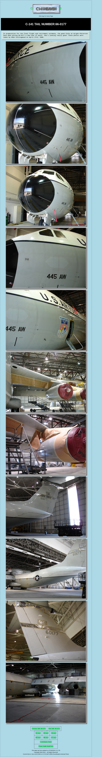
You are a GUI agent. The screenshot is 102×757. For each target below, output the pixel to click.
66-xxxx (46, 737)
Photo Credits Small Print (46, 746)
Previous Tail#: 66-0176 (38, 728)
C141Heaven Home (46, 742)
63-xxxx (46, 733)
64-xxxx (54, 733)
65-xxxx (38, 737)
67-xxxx (54, 737)
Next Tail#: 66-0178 (54, 728)
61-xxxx (38, 733)
